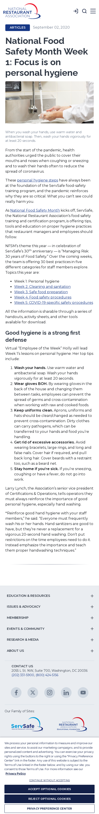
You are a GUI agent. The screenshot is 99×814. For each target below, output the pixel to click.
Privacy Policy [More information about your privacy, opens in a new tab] (16, 773)
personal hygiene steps (37, 180)
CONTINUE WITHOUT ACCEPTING (49, 780)
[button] (84, 11)
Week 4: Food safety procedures (42, 297)
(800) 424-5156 (47, 675)
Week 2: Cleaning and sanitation (42, 287)
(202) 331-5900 (23, 675)
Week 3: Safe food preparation (41, 292)
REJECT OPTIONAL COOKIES (49, 798)
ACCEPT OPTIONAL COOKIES (49, 789)
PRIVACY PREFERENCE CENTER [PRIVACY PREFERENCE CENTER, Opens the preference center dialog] (49, 808)
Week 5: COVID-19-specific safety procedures (53, 303)
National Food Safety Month (35, 210)
